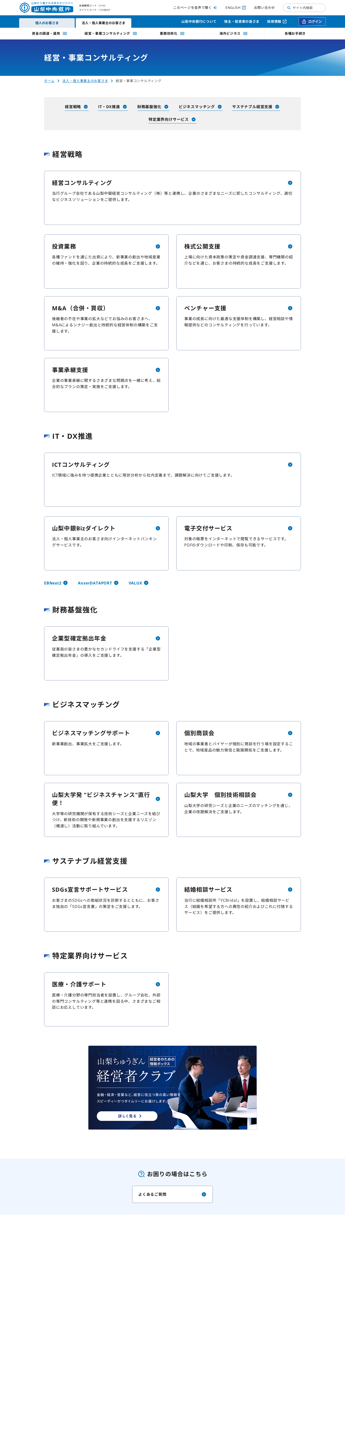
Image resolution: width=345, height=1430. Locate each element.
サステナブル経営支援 (256, 107)
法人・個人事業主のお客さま (103, 23)
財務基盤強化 (153, 107)
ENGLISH (235, 7)
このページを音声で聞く (195, 7)
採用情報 (277, 21)
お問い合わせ (264, 7)
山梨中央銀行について (199, 21)
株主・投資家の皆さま (241, 21)
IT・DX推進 (113, 107)
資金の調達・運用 (50, 33)
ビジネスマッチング (201, 107)
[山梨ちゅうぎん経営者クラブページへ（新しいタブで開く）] (172, 1088)
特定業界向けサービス (172, 119)
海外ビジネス (233, 33)
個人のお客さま (47, 23)
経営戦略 (77, 107)
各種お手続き (295, 33)
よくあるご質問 (172, 1194)
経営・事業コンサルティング (111, 33)
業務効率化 (172, 33)
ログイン (312, 21)
